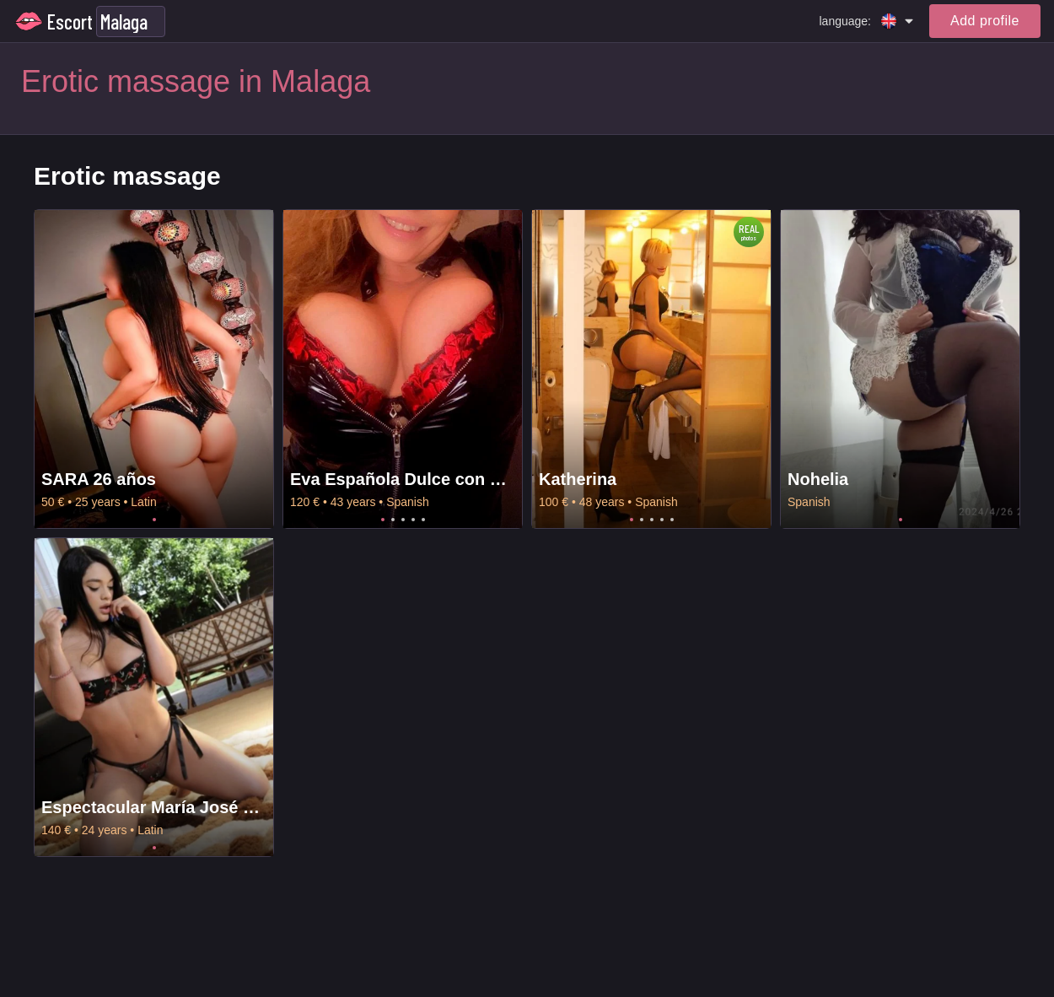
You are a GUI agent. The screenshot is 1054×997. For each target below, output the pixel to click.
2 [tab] (393, 519)
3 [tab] (403, 519)
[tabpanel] (154, 369)
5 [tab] (423, 519)
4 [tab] (413, 519)
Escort (70, 21)
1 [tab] (154, 519)
